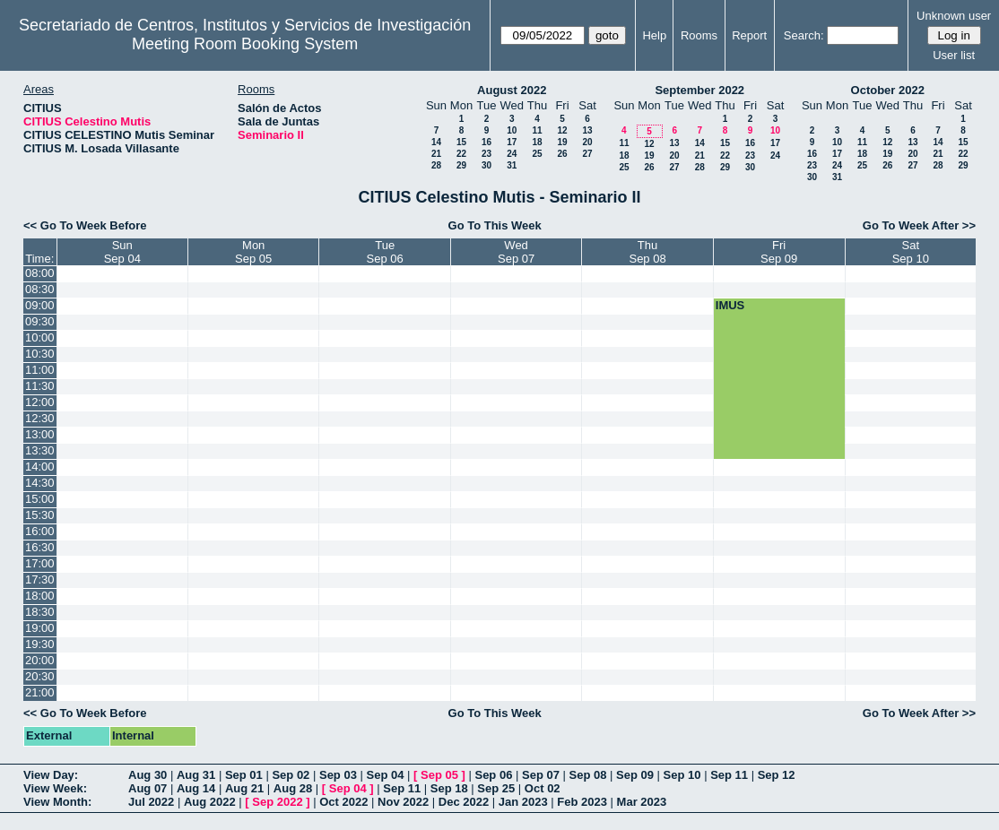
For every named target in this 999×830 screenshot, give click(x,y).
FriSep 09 (778, 251)
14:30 (40, 482)
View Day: (50, 775)
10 (512, 130)
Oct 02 (542, 788)
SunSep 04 (122, 251)
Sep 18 (449, 788)
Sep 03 (338, 775)
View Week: (55, 788)
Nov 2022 (403, 801)
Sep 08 (588, 775)
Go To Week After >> (919, 225)
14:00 (40, 466)
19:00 (40, 628)
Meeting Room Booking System (245, 44)
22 (461, 154)
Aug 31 (196, 775)
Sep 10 (682, 775)
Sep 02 (290, 775)
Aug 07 (147, 788)
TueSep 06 (385, 251)
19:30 (40, 644)
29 (461, 165)
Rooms (699, 35)
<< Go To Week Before (85, 225)
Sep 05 (439, 775)
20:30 (40, 676)
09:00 (40, 305)
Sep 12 (776, 775)
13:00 (40, 434)
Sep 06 (493, 775)
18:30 (40, 611)
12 (562, 130)
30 (486, 165)
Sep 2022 (277, 801)
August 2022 (511, 90)
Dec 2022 (464, 801)
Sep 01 (244, 775)
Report (749, 35)
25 (537, 154)
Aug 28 (293, 788)
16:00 (40, 531)
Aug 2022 (210, 801)
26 (562, 154)
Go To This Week (495, 225)
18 (537, 142)
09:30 (40, 321)
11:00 (40, 369)
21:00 (40, 692)
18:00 (40, 595)
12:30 (40, 418)
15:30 (40, 515)
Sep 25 (496, 788)
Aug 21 (244, 788)
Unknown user (953, 15)
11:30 (40, 386)
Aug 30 (147, 775)
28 (436, 165)
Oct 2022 (343, 801)
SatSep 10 (910, 251)
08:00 (40, 273)
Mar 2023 (642, 801)
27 (587, 154)
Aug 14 (196, 788)
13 (587, 130)
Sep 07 (541, 775)
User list (954, 55)
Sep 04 (385, 775)
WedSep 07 (516, 251)
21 (436, 154)
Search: (804, 35)
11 (537, 130)
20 (587, 142)
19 (562, 142)
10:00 (40, 337)
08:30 (40, 289)
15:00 (40, 499)
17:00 (40, 563)
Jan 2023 (523, 801)
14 (436, 142)
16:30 (40, 547)
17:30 (40, 579)
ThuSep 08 (647, 251)
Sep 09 (635, 775)
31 (512, 165)
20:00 (40, 660)
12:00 (40, 402)
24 (512, 154)
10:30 (40, 353)
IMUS (730, 305)
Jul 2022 (151, 801)
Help (654, 35)
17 (512, 142)
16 (486, 142)
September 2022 (699, 90)
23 (486, 154)
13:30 (40, 450)
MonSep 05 (253, 251)
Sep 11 (729, 775)
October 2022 (888, 90)
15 (461, 142)
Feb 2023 (582, 801)
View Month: (57, 801)
